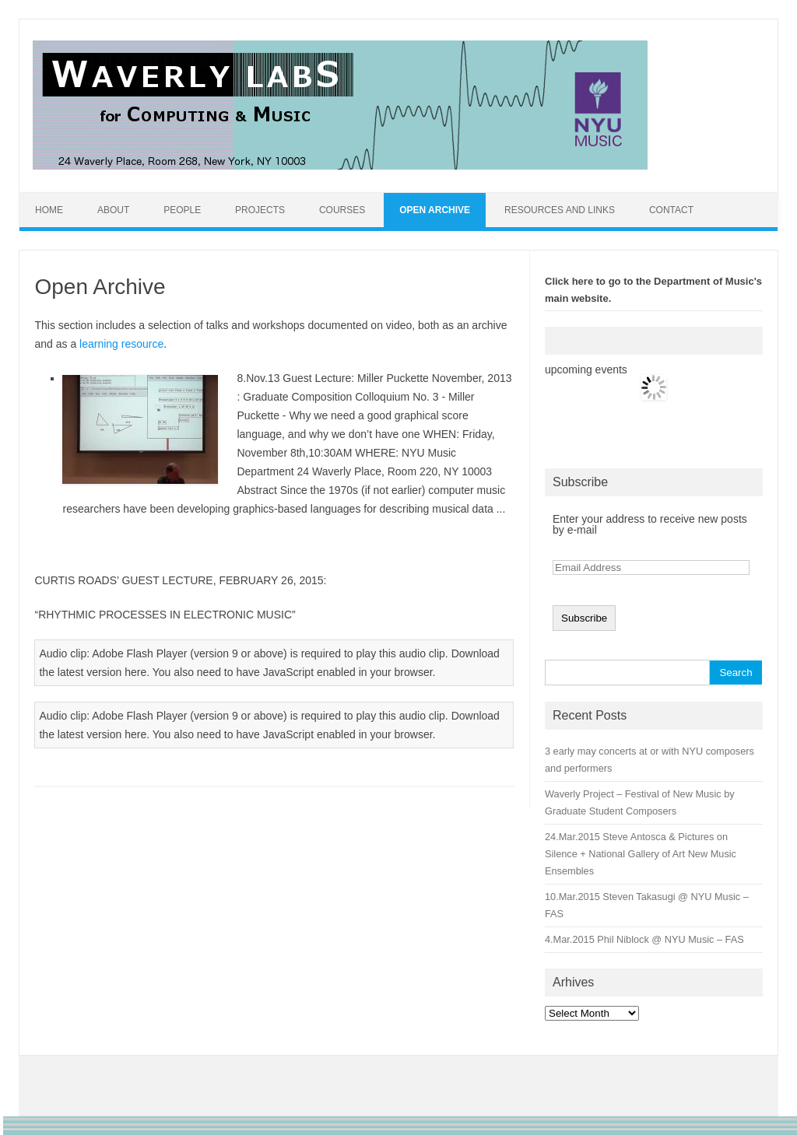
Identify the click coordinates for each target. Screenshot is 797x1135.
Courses (342, 210)
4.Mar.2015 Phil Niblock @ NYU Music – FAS (644, 939)
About (113, 210)
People (182, 210)
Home (49, 210)
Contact (671, 210)
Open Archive (434, 210)
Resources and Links (559, 210)
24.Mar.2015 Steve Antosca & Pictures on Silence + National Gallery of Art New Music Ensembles (640, 854)
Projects (260, 210)
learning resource (121, 344)
